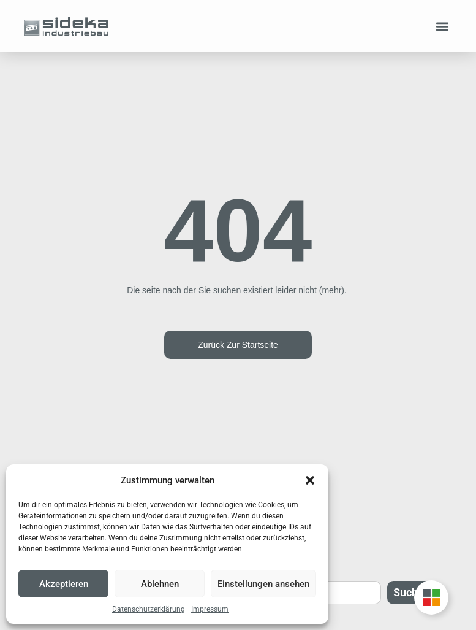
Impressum (210, 609)
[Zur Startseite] (66, 26)
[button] (310, 480)
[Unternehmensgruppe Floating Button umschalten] (431, 597)
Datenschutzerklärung (148, 609)
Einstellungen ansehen (263, 584)
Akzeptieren (63, 584)
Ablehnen (160, 584)
